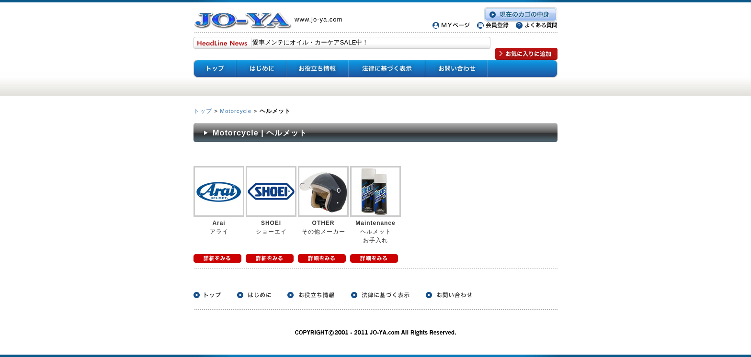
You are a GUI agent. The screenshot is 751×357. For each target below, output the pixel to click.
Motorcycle (235, 111)
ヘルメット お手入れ (375, 232)
